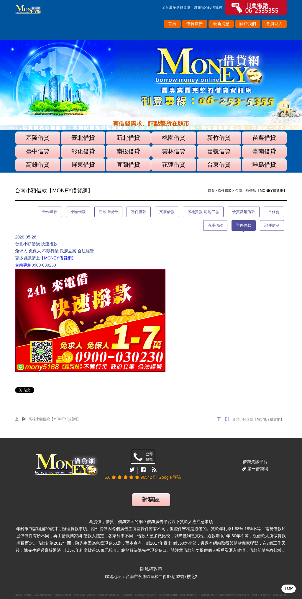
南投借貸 (128, 151)
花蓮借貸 (174, 164)
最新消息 (221, 23)
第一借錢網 (257, 468)
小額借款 (78, 212)
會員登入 (274, 23)
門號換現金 (108, 212)
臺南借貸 (264, 151)
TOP (288, 588)
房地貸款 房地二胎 (203, 212)
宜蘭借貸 (128, 164)
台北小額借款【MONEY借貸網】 (258, 419)
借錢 (179, 7)
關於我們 (247, 23)
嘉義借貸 (219, 151)
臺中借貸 (38, 151)
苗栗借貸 (264, 137)
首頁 (172, 23)
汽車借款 (215, 225)
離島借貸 (264, 164)
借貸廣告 (194, 23)
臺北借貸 (83, 137)
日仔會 (274, 212)
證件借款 (225, 191)
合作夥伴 (50, 212)
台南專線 (23, 265)
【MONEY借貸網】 (58, 258)
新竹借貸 (219, 137)
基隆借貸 (38, 137)
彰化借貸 (83, 151)
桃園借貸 (174, 137)
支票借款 (167, 212)
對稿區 (151, 499)
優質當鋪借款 (243, 212)
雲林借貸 (174, 151)
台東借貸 (219, 164)
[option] (151, 85)
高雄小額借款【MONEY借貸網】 (55, 419)
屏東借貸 (83, 164)
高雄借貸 (38, 164)
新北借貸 (128, 137)
